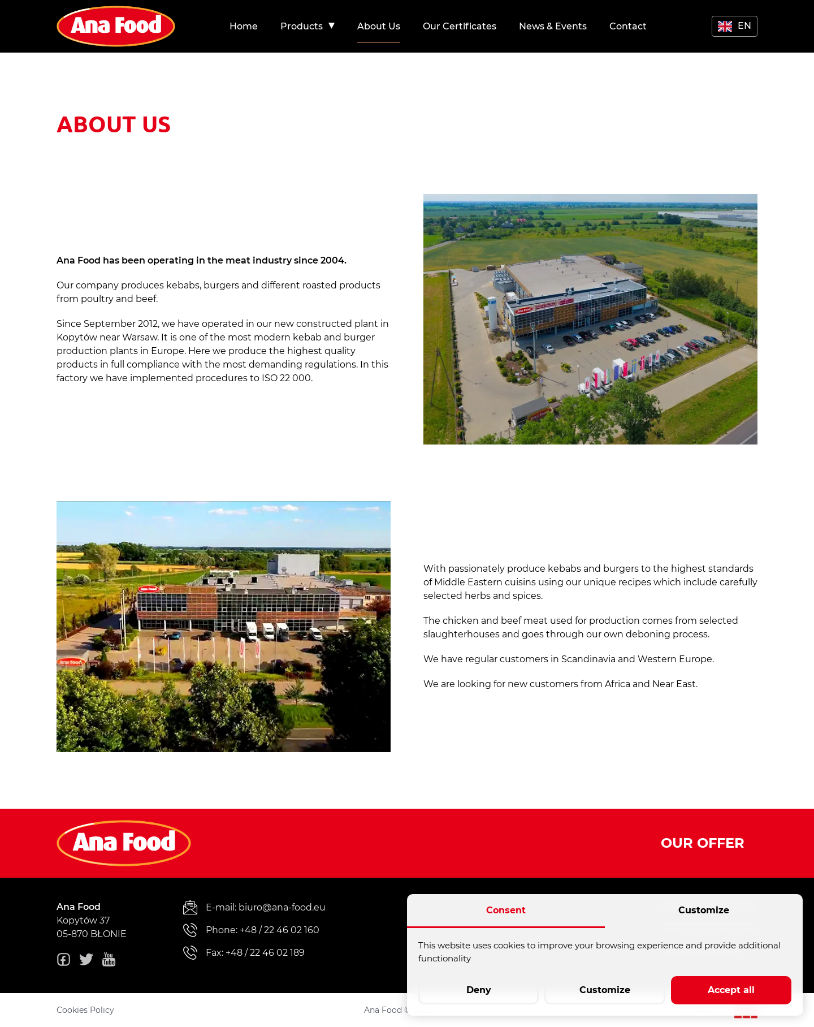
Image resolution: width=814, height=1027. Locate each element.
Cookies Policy (85, 1010)
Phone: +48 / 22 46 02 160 (251, 930)
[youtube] (109, 961)
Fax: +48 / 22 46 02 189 (244, 953)
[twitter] (86, 961)
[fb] (64, 961)
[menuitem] (244, 26)
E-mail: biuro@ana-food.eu (254, 907)
